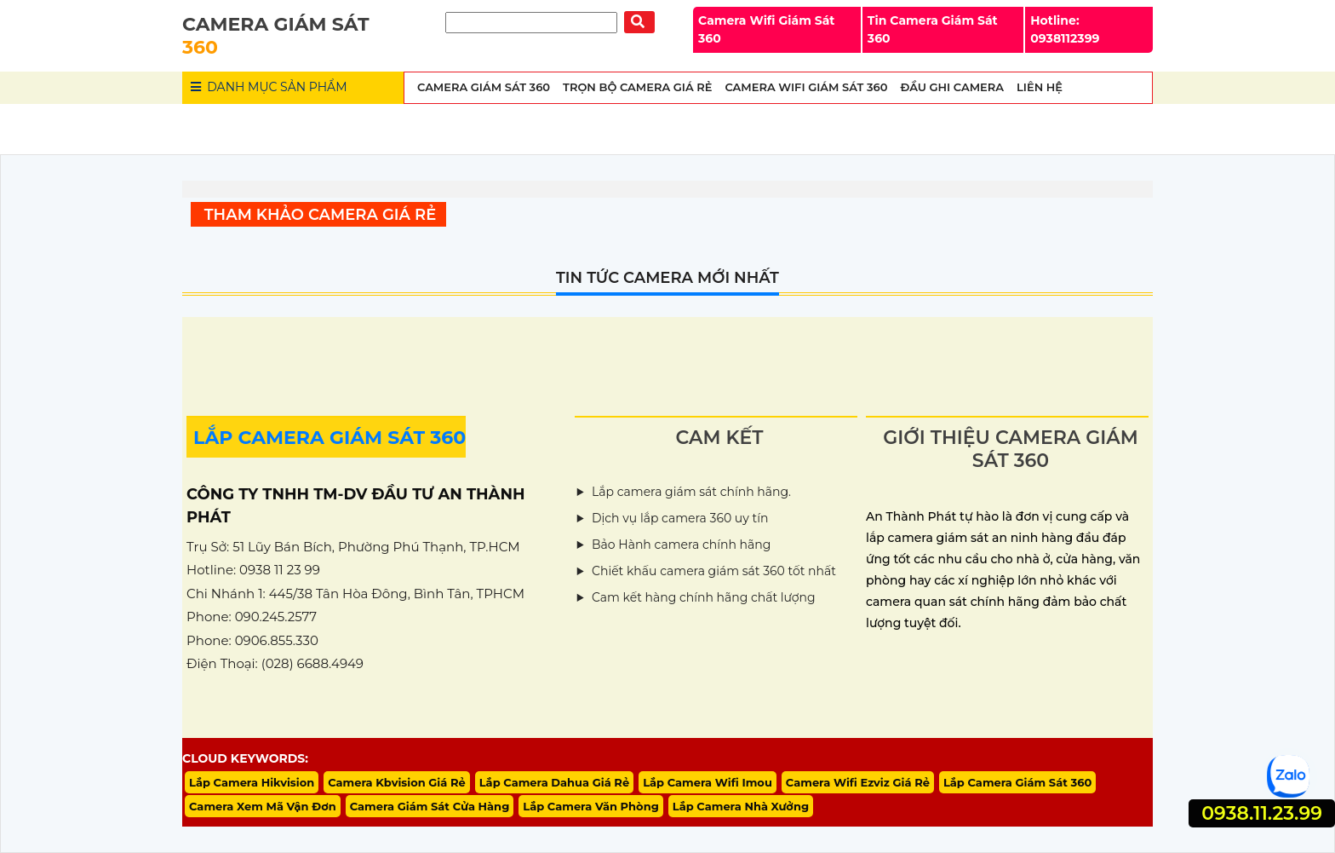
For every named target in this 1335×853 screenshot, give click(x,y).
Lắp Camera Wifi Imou (707, 782)
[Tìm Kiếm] (531, 22)
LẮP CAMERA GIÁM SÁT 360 (329, 437)
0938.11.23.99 (1261, 813)
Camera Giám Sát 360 (483, 87)
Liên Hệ (1040, 87)
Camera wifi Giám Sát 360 (806, 87)
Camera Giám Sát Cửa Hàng (430, 806)
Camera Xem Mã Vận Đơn (262, 806)
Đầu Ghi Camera (952, 87)
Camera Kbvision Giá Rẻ (397, 782)
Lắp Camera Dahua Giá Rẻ (554, 782)
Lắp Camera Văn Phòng (591, 806)
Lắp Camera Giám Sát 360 (1017, 782)
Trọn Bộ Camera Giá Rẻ (637, 87)
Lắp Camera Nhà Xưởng (741, 806)
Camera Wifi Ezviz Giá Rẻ (858, 782)
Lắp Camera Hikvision (251, 782)
